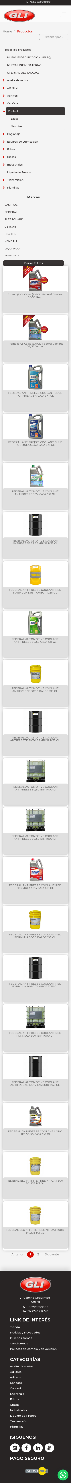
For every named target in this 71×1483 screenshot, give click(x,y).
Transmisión (15, 180)
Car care (16, 1383)
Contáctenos (19, 1343)
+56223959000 (37, 1307)
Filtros (11, 149)
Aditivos (12, 95)
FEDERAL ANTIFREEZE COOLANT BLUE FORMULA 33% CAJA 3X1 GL (35, 394)
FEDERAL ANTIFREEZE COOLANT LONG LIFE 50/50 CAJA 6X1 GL (35, 1133)
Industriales (15, 164)
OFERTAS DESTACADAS (23, 72)
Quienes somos (21, 1338)
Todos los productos (18, 49)
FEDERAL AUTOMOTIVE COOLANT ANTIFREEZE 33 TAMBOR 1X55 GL (35, 542)
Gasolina (16, 126)
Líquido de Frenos (19, 172)
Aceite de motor (17, 80)
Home (7, 31)
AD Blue (12, 88)
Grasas (11, 157)
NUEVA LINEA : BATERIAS (24, 65)
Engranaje (13, 134)
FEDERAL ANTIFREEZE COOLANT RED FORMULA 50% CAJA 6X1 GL (35, 887)
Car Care (12, 103)
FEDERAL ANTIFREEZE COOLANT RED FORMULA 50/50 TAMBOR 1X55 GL (35, 985)
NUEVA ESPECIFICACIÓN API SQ (29, 57)
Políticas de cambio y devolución (33, 1349)
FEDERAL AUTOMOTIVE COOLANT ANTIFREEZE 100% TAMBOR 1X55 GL (35, 1084)
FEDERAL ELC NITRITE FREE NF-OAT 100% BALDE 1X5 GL (35, 1231)
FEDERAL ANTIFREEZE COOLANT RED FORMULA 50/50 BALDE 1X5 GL (35, 936)
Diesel (15, 118)
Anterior (17, 1254)
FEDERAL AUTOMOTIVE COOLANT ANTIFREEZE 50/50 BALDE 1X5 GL (35, 690)
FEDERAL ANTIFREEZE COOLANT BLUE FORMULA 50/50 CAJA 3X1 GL (35, 444)
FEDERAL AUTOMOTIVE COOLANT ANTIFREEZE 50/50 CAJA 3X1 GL (35, 640)
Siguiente (52, 1254)
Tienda (15, 1327)
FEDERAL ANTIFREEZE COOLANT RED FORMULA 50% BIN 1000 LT (35, 1034)
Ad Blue (16, 1372)
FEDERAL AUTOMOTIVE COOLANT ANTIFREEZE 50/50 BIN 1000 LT (35, 788)
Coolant (13, 111)
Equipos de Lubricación (22, 141)
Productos (25, 31)
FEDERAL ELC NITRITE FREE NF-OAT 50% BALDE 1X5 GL (35, 1182)
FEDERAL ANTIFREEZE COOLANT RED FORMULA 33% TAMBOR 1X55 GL (35, 591)
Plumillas (13, 187)
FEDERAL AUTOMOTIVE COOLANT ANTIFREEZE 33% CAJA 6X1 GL (35, 493)
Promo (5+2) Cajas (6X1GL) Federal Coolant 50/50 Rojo (35, 296)
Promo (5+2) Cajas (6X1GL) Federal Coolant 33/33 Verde (35, 345)
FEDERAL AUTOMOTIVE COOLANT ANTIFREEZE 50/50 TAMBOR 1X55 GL (35, 739)
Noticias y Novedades (25, 1332)
